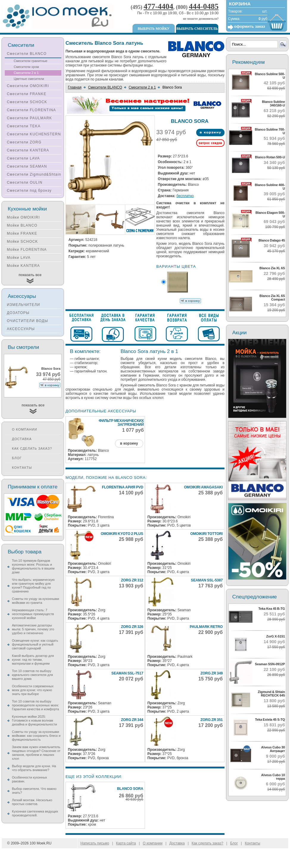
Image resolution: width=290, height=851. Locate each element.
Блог (17, 458)
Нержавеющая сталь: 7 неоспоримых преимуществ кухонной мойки (33, 614)
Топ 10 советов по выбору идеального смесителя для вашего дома (32, 674)
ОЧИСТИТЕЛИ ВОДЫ (27, 321)
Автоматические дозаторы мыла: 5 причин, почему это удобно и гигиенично (33, 629)
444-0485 (204, 6)
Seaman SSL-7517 (127, 673)
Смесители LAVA (23, 158)
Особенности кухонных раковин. (29, 779)
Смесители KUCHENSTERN (34, 134)
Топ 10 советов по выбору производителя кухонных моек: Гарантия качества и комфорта (35, 705)
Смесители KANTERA (28, 150)
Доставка (22, 439)
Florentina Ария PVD (122, 487)
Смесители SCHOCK (27, 102)
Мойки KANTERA (23, 266)
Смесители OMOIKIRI (28, 86)
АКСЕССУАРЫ (21, 329)
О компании (24, 429)
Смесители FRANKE (26, 94)
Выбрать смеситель (197, 29)
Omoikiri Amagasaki (203, 487)
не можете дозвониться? (201, 18)
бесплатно (185, 196)
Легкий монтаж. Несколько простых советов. (32, 802)
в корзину (129, 443)
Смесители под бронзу (29, 190)
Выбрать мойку (153, 29)
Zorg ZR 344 (132, 720)
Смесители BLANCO (105, 87)
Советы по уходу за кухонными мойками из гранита (35, 600)
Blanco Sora (130, 789)
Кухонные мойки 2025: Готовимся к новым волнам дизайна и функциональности (34, 720)
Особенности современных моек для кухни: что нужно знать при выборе (33, 690)
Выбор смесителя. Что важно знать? (34, 790)
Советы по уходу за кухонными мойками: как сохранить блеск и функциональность (36, 735)
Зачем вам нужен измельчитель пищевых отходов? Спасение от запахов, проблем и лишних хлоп (36, 752)
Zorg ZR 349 (211, 673)
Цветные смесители (29, 79)
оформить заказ (249, 26)
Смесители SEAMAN (27, 166)
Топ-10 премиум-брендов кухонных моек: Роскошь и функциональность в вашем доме (33, 566)
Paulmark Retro (206, 627)
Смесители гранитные (30, 61)
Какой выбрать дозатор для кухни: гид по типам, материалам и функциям (33, 659)
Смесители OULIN (25, 182)
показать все (30, 275)
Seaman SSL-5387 (207, 580)
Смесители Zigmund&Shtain (34, 174)
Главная (75, 87)
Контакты (22, 467)
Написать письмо (94, 843)
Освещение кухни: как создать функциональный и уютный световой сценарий (35, 644)
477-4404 (158, 6)
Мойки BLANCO (22, 225)
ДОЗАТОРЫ (18, 313)
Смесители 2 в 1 (142, 87)
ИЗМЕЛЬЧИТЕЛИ (23, 305)
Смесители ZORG (24, 142)
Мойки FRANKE (22, 233)
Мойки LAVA (19, 258)
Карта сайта (126, 843)
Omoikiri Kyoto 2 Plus (122, 534)
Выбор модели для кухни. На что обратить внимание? (34, 768)
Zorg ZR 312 (132, 580)
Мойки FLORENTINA (27, 249)
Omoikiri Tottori (206, 534)
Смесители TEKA (23, 126)
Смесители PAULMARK (29, 118)
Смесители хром (26, 67)
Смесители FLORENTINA (31, 110)
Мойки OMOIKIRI (23, 217)
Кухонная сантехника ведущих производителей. (35, 813)
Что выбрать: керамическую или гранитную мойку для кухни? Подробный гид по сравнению (33, 585)
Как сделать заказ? (32, 448)
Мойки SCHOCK (22, 241)
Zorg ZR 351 (211, 720)
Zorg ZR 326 (132, 627)
